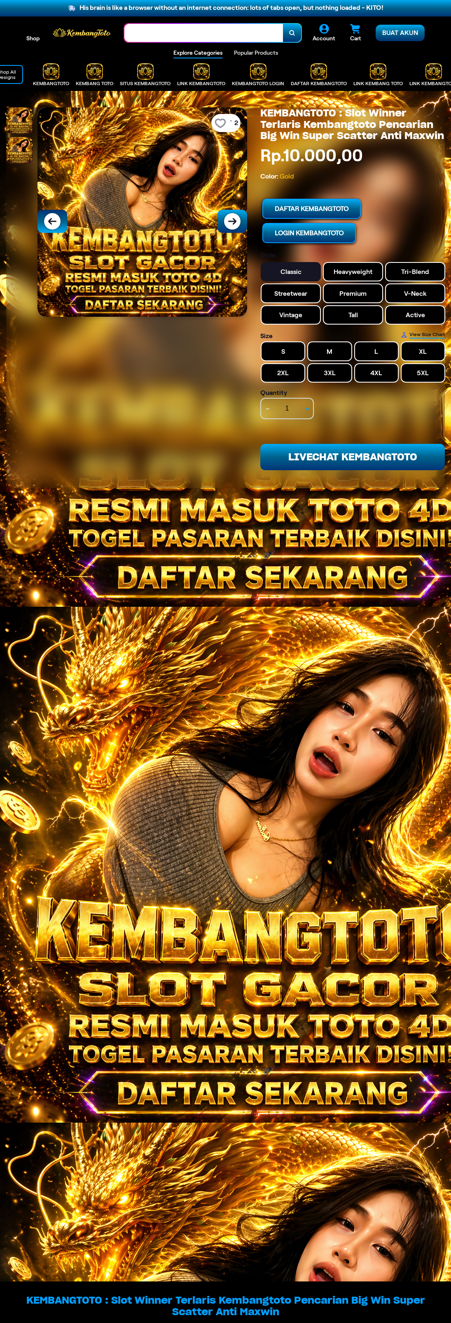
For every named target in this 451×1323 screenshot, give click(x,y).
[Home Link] (82, 33)
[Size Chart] (423, 335)
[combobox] (203, 33)
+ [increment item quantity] (307, 408)
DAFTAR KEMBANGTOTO (311, 208)
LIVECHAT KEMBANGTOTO (352, 456)
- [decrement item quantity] (268, 408)
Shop (33, 38)
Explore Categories (197, 52)
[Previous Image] (52, 221)
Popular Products (256, 52)
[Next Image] (232, 221)
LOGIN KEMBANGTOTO (309, 233)
